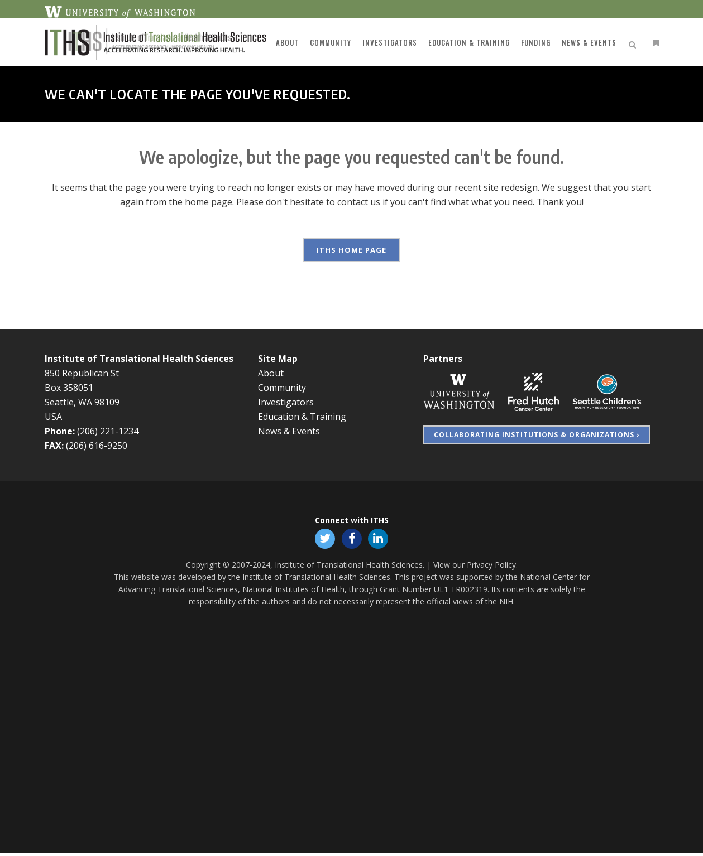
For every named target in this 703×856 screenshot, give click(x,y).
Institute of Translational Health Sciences (139, 358)
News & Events (289, 431)
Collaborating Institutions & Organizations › (536, 434)
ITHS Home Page (351, 250)
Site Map (278, 358)
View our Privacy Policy (474, 567)
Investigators (286, 402)
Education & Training (302, 416)
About (271, 373)
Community (282, 387)
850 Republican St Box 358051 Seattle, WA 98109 (82, 387)
